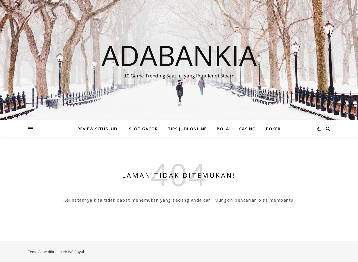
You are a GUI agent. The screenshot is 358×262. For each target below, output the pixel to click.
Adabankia (179, 55)
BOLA (223, 128)
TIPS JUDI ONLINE (187, 128)
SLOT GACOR (143, 128)
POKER (273, 128)
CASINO (247, 128)
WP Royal (76, 251)
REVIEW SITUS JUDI (98, 128)
